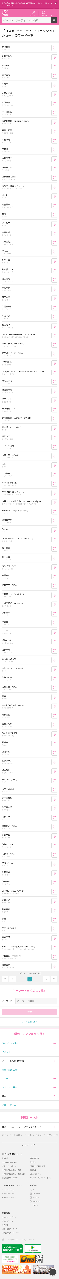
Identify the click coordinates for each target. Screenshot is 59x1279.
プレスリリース (7, 1221)
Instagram (36, 1201)
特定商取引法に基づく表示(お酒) (13, 1174)
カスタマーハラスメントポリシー (41, 1178)
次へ (46, 979)
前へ (12, 979)
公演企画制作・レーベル (10, 1233)
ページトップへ (29, 1145)
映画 (4, 1096)
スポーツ (6, 1078)
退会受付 (33, 1162)
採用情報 (5, 1225)
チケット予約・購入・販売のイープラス (5, 13)
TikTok (35, 1205)
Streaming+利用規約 (9, 1162)
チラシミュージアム (9, 1197)
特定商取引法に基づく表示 (11, 1170)
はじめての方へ (35, 1174)
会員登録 (44, 15)
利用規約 (5, 1158)
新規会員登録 (34, 1158)
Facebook (36, 1193)
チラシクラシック (8, 1193)
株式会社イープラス (9, 1217)
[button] (54, 1043)
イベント (6, 1052)
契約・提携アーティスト (10, 1229)
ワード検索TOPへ (29, 1021)
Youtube (36, 1197)
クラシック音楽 (9, 1087)
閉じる (56, 3)
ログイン (33, 15)
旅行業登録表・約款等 (10, 1178)
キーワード (7, 1001)
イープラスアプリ (8, 1189)
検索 (29, 1011)
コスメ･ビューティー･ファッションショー (23, 1126)
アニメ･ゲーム (9, 1104)
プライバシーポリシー (10, 1166)
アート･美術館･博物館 (13, 1060)
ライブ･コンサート (11, 1043)
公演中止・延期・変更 (37, 1166)
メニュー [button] (54, 15)
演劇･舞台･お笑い (11, 1069)
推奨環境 (33, 1170)
